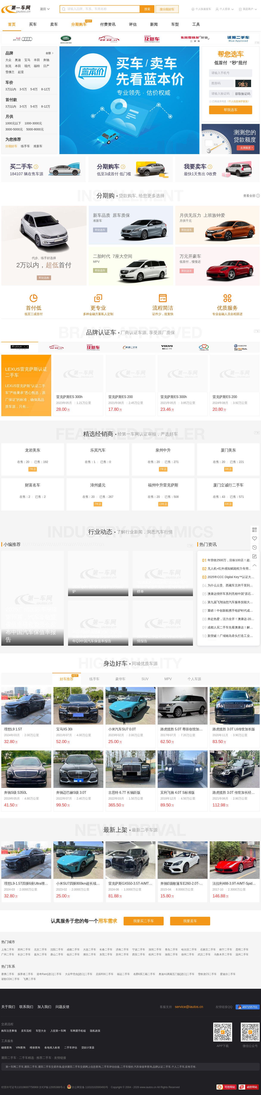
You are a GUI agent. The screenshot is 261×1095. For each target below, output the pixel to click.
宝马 (27, 60)
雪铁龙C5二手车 (207, 974)
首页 (12, 24)
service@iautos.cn (189, 1007)
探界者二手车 (25, 974)
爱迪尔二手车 (228, 974)
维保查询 (35, 1047)
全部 (49, 53)
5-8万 (34, 89)
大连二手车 (89, 949)
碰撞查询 (6, 1047)
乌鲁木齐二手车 (223, 954)
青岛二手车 (171, 949)
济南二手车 (122, 949)
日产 (46, 66)
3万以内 (10, 89)
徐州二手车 (187, 954)
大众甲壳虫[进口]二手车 (78, 974)
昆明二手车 (242, 949)
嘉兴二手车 (40, 954)
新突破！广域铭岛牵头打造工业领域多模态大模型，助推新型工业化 (231, 635)
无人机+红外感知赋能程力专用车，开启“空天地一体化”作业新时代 (231, 568)
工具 (196, 24)
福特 (37, 66)
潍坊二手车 (89, 954)
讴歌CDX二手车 (10, 979)
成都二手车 (73, 949)
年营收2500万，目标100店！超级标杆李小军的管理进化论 (231, 560)
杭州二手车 (155, 954)
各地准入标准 (52, 1047)
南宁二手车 (225, 949)
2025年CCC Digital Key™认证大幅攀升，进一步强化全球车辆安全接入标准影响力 (231, 577)
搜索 (147, 9)
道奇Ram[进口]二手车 (49, 974)
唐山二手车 (56, 954)
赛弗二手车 (7, 974)
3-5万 (23, 89)
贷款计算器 (87, 1047)
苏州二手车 (122, 954)
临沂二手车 (73, 954)
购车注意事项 (9, 1030)
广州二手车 (7, 954)
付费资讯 (108, 24)
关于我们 (8, 1007)
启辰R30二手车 (104, 974)
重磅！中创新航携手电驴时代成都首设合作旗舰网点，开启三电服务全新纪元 (231, 610)
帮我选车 (231, 110)
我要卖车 (190, 921)
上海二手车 (7, 949)
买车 (33, 24)
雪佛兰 (9, 72)
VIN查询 (20, 1047)
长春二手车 (105, 949)
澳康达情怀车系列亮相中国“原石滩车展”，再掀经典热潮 (231, 593)
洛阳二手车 (171, 954)
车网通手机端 (78, 1030)
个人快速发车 (203, 9)
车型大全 (41, 1030)
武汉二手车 (204, 954)
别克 (8, 66)
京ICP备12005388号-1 (52, 1087)
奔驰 (46, 60)
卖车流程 (26, 1030)
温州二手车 (242, 954)
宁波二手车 (138, 949)
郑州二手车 (24, 949)
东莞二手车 (105, 954)
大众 (8, 60)
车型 (175, 24)
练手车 (25, 146)
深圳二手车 (155, 949)
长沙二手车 (24, 954)
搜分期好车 (167, 9)
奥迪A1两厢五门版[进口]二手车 (176, 974)
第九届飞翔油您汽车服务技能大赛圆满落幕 (231, 602)
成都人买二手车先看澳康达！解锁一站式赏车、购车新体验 (231, 627)
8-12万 (45, 89)
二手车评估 (70, 1047)
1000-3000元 (33, 123)
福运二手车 (123, 974)
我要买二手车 (143, 921)
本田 (18, 66)
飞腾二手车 (29, 979)
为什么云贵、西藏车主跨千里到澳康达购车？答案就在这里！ (231, 585)
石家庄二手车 (208, 949)
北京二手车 (40, 949)
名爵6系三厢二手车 (144, 974)
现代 (27, 66)
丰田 (37, 60)
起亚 (21, 72)
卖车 (54, 24)
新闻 (154, 24)
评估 (133, 24)
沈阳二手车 (56, 949)
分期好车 (11, 146)
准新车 (37, 146)
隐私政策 (95, 1030)
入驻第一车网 (58, 1030)
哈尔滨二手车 (189, 949)
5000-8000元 (35, 129)
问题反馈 (62, 1007)
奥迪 (18, 60)
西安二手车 (138, 954)
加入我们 (44, 1007)
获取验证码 (242, 93)
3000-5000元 (14, 129)
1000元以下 (13, 123)
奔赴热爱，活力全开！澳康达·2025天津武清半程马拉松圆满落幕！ (231, 619)
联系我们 (26, 1007)
